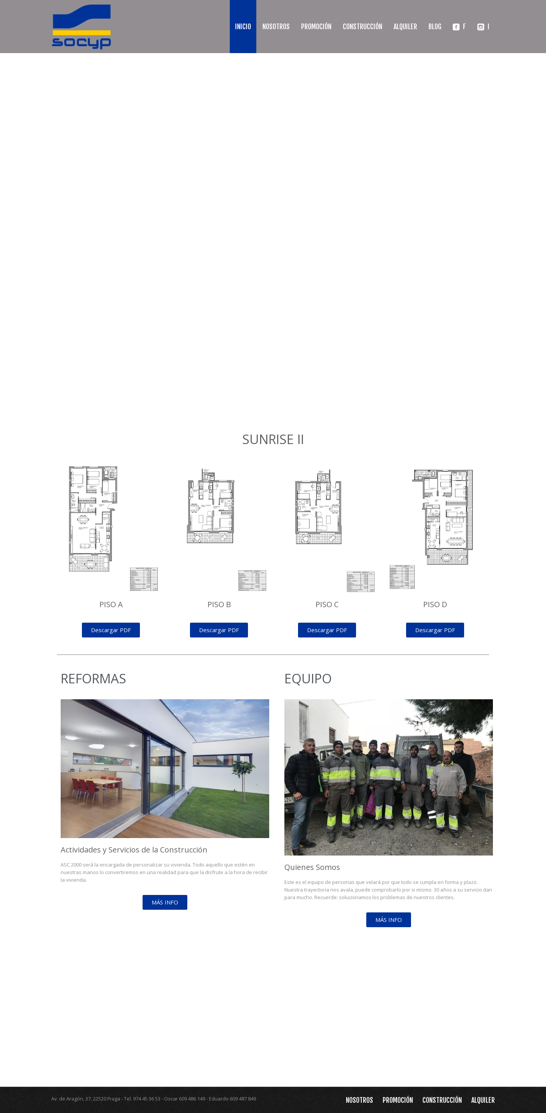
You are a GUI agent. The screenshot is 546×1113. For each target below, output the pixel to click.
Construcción (362, 26)
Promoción (316, 26)
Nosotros (276, 26)
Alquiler (405, 26)
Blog (434, 26)
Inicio (243, 26)
